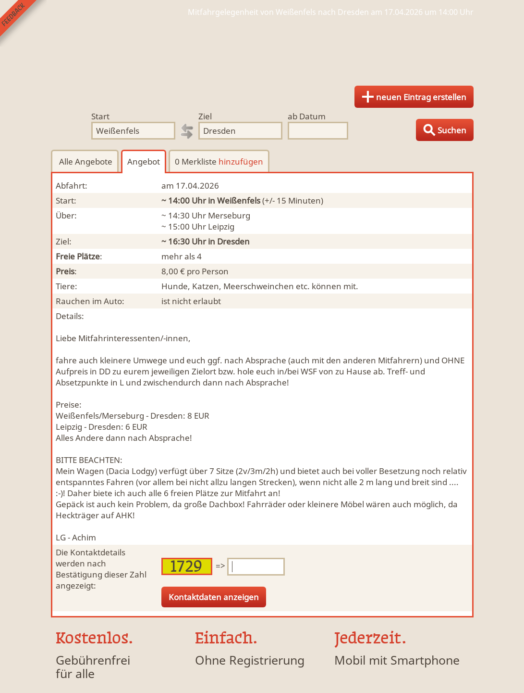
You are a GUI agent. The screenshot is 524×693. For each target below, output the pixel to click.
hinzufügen (241, 161)
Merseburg (229, 215)
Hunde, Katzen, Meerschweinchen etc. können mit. (259, 286)
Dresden (233, 241)
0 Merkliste (219, 161)
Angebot (143, 161)
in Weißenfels (234, 200)
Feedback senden (23, 23)
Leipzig (221, 226)
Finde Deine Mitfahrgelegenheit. (262, 48)
